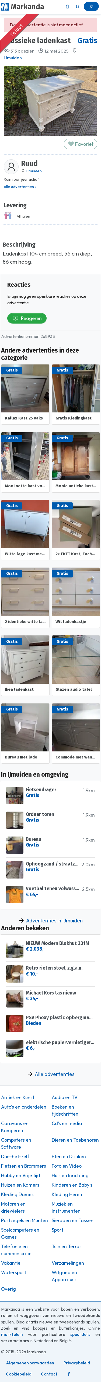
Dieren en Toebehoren (75, 1140)
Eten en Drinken (69, 1157)
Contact (49, 1374)
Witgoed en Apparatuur (64, 1276)
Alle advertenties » (20, 186)
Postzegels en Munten (24, 1220)
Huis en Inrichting (70, 1175)
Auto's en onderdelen (23, 1107)
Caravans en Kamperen (15, 1127)
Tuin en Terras (67, 1246)
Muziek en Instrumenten (66, 1207)
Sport (57, 1230)
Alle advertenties (54, 1074)
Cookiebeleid (19, 1374)
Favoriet (80, 144)
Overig (8, 1289)
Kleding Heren (67, 1194)
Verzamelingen (68, 1263)
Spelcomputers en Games (20, 1233)
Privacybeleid (77, 1362)
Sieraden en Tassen (72, 1220)
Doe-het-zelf (15, 1157)
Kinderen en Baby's (72, 1185)
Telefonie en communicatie (16, 1250)
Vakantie (10, 1263)
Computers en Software (16, 1143)
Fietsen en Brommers (23, 1166)
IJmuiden (13, 57)
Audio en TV (65, 1097)
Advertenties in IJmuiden (54, 920)
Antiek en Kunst (17, 1097)
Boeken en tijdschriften (65, 1110)
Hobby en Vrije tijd (20, 1175)
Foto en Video (67, 1166)
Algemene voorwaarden (30, 1362)
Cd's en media (67, 1123)
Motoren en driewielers (13, 1207)
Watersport (13, 1273)
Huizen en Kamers (20, 1185)
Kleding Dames (17, 1194)
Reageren (27, 318)
